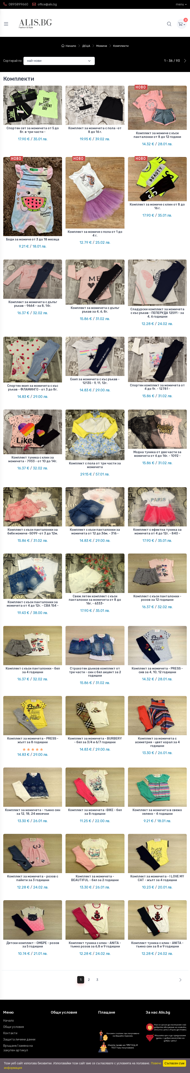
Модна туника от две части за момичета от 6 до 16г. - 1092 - (157, 440)
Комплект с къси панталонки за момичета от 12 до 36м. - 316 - (95, 515)
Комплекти (121, 45)
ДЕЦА (86, 45)
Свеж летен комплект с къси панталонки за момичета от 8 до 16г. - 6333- (95, 579)
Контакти (10, 993)
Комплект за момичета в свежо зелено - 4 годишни (157, 782)
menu (180, 4)
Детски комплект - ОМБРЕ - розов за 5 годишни (32, 908)
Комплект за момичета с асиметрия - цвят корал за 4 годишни (157, 715)
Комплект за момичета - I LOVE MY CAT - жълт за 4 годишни (157, 845)
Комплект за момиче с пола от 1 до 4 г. (95, 230)
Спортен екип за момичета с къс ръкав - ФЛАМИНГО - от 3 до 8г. (32, 377)
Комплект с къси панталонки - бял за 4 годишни (33, 647)
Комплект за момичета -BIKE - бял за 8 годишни (95, 782)
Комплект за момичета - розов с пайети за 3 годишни (32, 845)
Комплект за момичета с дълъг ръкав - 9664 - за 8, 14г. (32, 297)
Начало (68, 45)
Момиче (101, 45)
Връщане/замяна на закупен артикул (18, 1008)
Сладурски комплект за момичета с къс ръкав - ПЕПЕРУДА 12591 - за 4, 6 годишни (157, 306)
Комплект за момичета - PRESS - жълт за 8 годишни (32, 713)
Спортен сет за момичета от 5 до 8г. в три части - (33, 130)
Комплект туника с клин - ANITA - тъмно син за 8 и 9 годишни (157, 908)
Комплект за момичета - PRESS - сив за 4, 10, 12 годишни (157, 647)
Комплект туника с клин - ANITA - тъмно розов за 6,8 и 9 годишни (95, 908)
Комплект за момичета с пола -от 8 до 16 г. (94, 130)
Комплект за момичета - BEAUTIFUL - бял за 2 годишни (95, 845)
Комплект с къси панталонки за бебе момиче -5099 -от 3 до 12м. (32, 515)
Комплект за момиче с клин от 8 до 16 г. (157, 203)
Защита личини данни (19, 999)
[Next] (179, 940)
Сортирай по (12, 61)
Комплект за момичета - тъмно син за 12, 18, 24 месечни (32, 782)
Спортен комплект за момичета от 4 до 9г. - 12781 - (157, 377)
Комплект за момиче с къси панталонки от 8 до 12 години (157, 135)
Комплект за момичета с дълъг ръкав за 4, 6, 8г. (95, 303)
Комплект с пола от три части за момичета (95, 452)
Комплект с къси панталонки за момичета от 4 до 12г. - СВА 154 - (33, 584)
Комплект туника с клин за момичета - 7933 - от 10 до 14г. (32, 446)
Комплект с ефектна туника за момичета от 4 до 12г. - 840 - (157, 515)
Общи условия (13, 987)
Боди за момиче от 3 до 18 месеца (32, 236)
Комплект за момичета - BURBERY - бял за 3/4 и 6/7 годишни (95, 713)
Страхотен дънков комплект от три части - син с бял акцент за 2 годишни (95, 648)
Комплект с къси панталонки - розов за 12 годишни (157, 578)
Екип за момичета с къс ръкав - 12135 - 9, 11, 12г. (95, 371)
